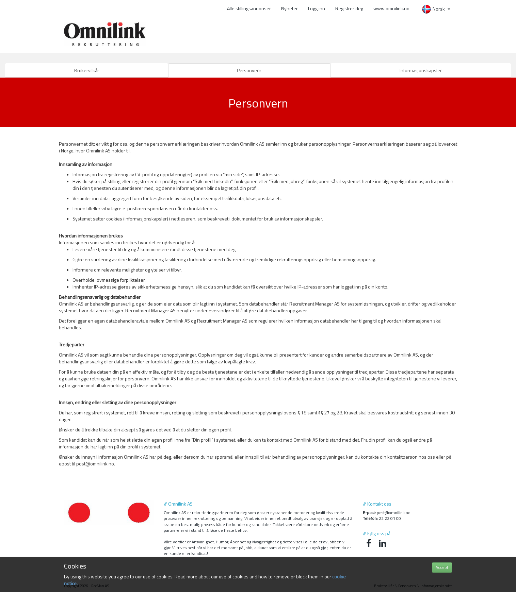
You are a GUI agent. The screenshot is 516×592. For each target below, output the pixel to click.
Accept (442, 567)
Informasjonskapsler (421, 70)
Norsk (435, 8)
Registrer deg (349, 8)
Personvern (249, 70)
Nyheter (289, 8)
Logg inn (316, 8)
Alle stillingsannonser (249, 8)
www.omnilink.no (391, 8)
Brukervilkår (86, 70)
